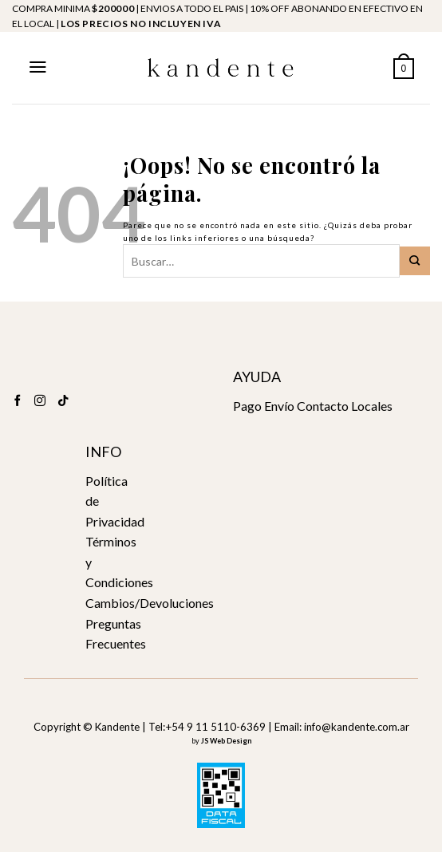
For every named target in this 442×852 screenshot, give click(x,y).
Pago (247, 405)
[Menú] (38, 67)
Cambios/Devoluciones (149, 602)
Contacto (323, 405)
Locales (372, 405)
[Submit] (415, 261)
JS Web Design (226, 740)
